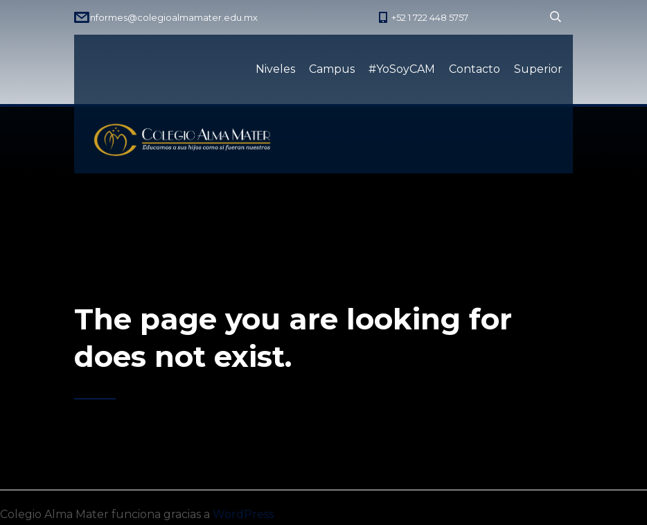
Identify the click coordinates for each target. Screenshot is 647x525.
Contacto (474, 69)
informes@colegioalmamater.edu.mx (173, 17)
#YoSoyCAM (402, 69)
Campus (332, 69)
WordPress (243, 514)
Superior (538, 69)
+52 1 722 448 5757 (429, 17)
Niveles (275, 69)
